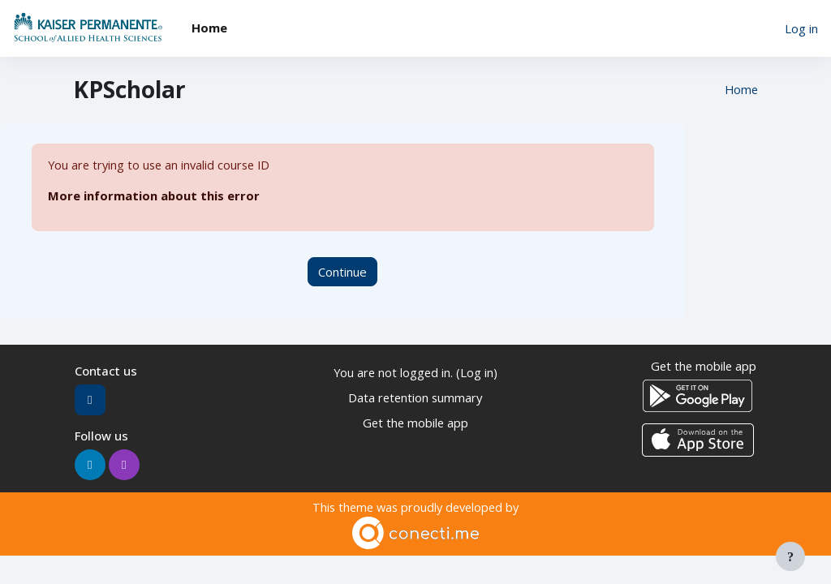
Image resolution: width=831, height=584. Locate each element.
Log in (801, 28)
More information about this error (154, 196)
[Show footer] (790, 556)
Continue (342, 272)
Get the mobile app (415, 422)
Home (740, 90)
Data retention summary (415, 397)
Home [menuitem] (209, 27)
